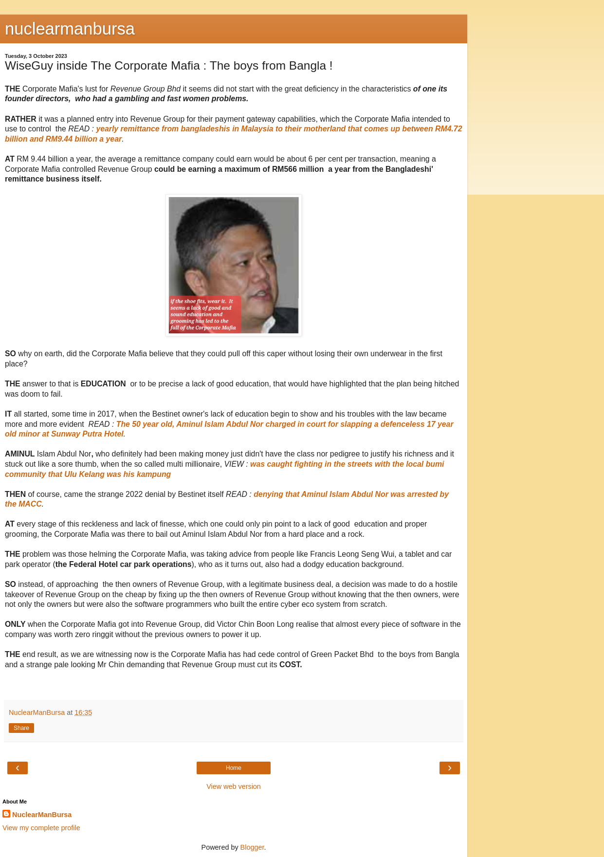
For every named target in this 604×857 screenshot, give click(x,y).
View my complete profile (41, 828)
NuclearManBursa (42, 815)
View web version (233, 786)
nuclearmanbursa (70, 28)
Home (233, 768)
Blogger (252, 847)
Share (21, 728)
